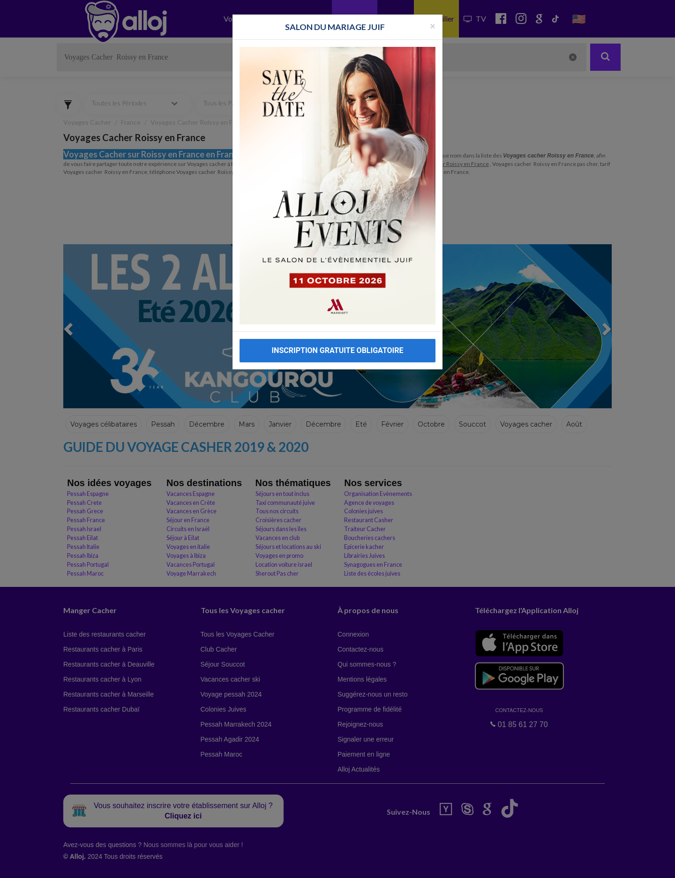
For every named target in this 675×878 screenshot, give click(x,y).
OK (206, 864)
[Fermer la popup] (432, 25)
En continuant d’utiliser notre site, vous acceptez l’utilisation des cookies (100, 864)
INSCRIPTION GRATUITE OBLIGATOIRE (337, 350)
